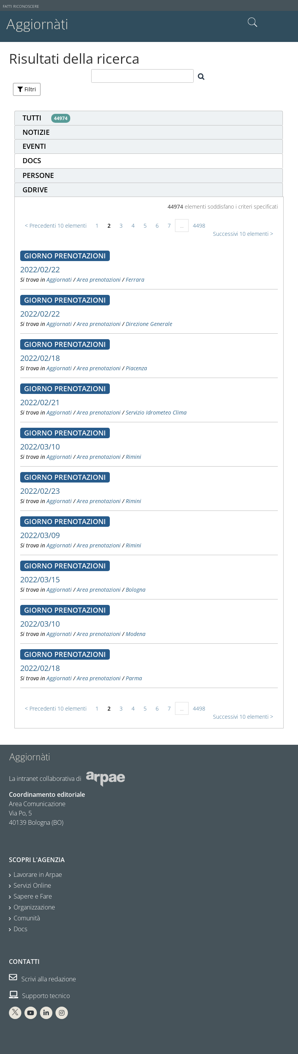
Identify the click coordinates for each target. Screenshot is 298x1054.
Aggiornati (59, 279)
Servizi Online (32, 885)
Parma (134, 678)
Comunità (27, 918)
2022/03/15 (40, 579)
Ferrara (135, 279)
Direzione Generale (149, 324)
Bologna (136, 589)
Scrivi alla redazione (42, 979)
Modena (136, 634)
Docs (20, 929)
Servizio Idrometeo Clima (156, 412)
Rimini (133, 456)
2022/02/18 (40, 358)
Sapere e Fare (33, 896)
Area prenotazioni (99, 279)
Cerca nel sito (252, 22)
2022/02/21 (40, 402)
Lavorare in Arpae (38, 874)
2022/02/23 (40, 491)
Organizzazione (34, 907)
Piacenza (136, 368)
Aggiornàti (37, 24)
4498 (199, 225)
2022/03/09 (40, 535)
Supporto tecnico (39, 995)
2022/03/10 (40, 446)
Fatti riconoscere (21, 6)
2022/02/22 (40, 269)
